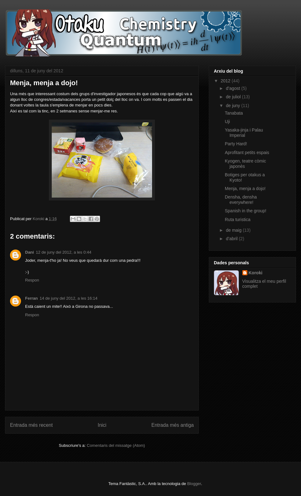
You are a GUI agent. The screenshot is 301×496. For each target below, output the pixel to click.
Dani (29, 252)
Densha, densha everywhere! (241, 199)
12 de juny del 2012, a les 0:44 (63, 252)
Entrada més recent (31, 425)
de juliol (234, 96)
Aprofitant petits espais (247, 152)
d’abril (232, 238)
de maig (234, 230)
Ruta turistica (238, 219)
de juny (233, 105)
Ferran (31, 298)
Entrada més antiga (172, 425)
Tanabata (234, 113)
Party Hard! (236, 143)
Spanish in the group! (245, 210)
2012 (226, 80)
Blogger (194, 483)
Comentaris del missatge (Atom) (116, 445)
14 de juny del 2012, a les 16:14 (68, 298)
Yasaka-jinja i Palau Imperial (244, 132)
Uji (227, 121)
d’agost (233, 88)
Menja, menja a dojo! (245, 188)
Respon (32, 280)
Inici (102, 425)
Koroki (255, 272)
